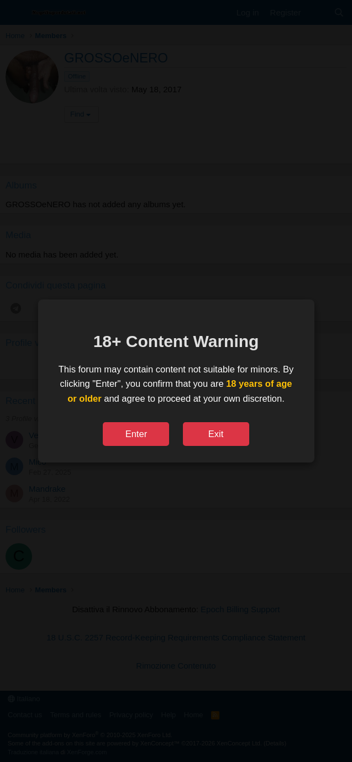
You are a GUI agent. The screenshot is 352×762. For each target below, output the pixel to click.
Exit (216, 434)
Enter (136, 434)
